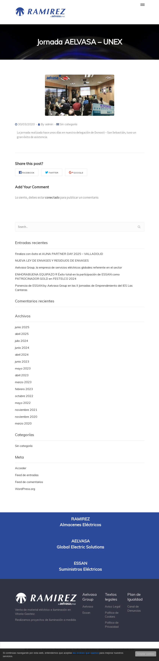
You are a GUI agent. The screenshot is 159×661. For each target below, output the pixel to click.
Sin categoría (68, 124)
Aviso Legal (112, 606)
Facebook (26, 172)
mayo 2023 (23, 368)
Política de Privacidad (112, 624)
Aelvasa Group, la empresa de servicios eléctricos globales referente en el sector (68, 267)
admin (49, 124)
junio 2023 (22, 361)
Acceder (20, 468)
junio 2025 (22, 327)
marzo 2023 (23, 382)
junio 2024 (22, 347)
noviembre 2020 (26, 416)
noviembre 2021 (26, 410)
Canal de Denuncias (134, 608)
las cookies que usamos (86, 652)
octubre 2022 (24, 396)
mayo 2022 (23, 403)
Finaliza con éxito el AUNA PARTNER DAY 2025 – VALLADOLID (59, 254)
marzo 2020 (23, 423)
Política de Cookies (112, 614)
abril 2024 (22, 354)
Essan (86, 612)
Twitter (51, 172)
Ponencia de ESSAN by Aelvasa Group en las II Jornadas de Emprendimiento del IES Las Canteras (74, 288)
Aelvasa (87, 606)
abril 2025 (22, 334)
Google (76, 172)
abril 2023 (22, 375)
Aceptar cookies (146, 653)
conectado (52, 197)
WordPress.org (25, 489)
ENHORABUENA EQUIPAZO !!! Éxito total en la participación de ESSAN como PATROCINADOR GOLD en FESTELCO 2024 (67, 276)
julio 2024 (21, 341)
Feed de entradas (27, 475)
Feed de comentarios (29, 482)
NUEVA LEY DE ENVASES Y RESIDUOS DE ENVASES (52, 260)
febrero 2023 (24, 389)
